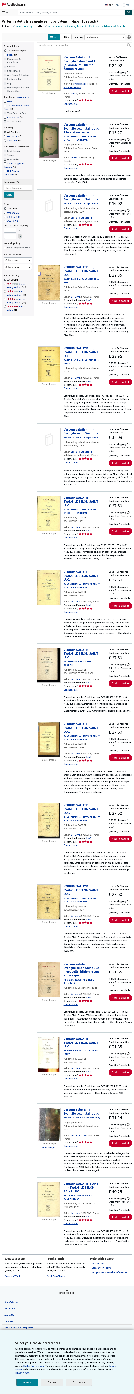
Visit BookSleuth (55, 1310)
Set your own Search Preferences (109, 1306)
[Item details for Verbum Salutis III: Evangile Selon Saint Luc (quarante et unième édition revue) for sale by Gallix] (49, 73)
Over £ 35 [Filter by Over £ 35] (11, 221)
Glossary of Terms (101, 1302)
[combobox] (71, 12)
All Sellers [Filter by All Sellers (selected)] (12, 279)
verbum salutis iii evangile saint (65, 26)
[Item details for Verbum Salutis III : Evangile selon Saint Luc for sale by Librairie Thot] (49, 1155)
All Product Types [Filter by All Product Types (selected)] (15, 50)
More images (49, 1178)
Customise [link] (78, 1382)
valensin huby (24, 26)
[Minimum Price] (10, 230)
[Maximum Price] (10, 236)
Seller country (12, 267)
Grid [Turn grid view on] (66, 37)
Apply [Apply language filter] (9, 195)
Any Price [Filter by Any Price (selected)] (11, 208)
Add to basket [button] (120, 91)
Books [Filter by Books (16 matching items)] (11, 54)
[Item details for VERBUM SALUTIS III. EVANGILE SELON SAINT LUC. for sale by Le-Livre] (49, 517)
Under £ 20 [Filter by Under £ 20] (11, 212)
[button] (129, 45)
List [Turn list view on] (54, 37)
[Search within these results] (84, 45)
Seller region (11, 260)
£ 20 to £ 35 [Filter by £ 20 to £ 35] (12, 216)
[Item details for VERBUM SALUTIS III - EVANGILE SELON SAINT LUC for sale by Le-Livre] (49, 1082)
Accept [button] (27, 1382)
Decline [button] (51, 1382)
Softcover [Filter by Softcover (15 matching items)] (13, 140)
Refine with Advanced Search (104, 26)
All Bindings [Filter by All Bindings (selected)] (12, 132)
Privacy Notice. (101, 1372)
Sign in (119, 5)
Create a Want (12, 1310)
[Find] (128, 12)
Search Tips (98, 1298)
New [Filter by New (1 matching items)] (9, 101)
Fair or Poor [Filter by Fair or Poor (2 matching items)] (13, 117)
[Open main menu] (7, 12)
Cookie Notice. (98, 1369)
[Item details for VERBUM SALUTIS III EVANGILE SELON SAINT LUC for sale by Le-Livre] (49, 675)
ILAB (88, 303)
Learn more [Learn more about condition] (21, 97)
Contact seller (71, 103)
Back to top (67, 1327)
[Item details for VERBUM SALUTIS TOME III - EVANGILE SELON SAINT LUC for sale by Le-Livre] (49, 1230)
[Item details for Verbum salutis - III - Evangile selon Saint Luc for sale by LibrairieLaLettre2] (49, 205)
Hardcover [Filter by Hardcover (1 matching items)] (13, 136)
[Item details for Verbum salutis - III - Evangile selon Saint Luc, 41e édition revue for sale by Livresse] (49, 140)
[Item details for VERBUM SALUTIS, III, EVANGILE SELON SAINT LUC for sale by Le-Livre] (49, 283)
